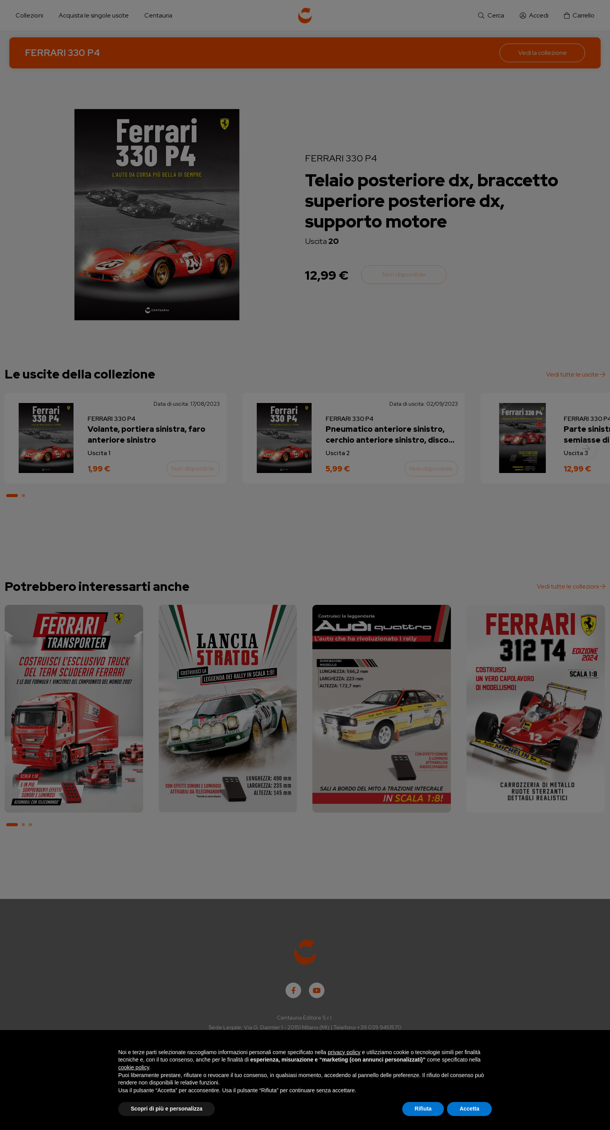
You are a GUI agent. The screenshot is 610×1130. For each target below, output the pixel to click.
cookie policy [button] (133, 1067)
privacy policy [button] (344, 1052)
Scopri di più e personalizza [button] (166, 1108)
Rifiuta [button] (423, 1108)
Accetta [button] (469, 1108)
